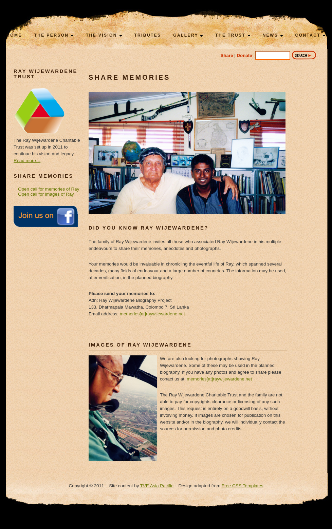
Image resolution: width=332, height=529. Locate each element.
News (273, 35)
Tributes (147, 35)
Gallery (188, 35)
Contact (310, 35)
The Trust (233, 35)
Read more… (27, 160)
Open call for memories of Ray (48, 189)
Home (14, 35)
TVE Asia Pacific (156, 485)
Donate (244, 55)
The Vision (104, 35)
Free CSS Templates (242, 485)
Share (227, 55)
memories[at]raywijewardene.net (152, 313)
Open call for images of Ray (46, 194)
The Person (54, 35)
